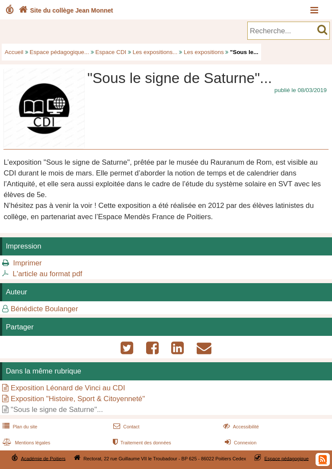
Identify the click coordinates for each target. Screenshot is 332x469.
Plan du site (19, 426)
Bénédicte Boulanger (44, 309)
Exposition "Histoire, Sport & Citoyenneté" (78, 399)
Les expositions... (155, 52)
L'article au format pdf (47, 274)
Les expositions (204, 52)
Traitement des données (141, 442)
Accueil (14, 52)
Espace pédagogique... (59, 52)
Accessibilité (240, 426)
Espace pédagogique (287, 458)
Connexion (239, 442)
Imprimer (27, 263)
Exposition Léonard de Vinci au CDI (68, 388)
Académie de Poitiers (43, 458)
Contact (126, 426)
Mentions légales (25, 442)
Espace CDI (111, 52)
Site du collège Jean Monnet (65, 10)
